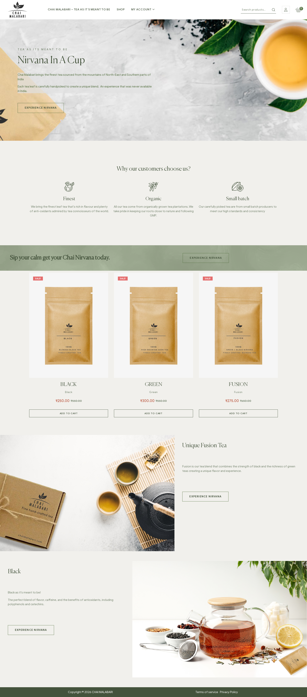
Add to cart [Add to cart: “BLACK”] (69, 413)
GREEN (153, 384)
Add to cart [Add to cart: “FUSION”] (238, 413)
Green (153, 392)
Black (68, 392)
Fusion (238, 392)
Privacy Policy (229, 692)
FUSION (238, 384)
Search (273, 10)
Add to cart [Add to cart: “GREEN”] (153, 413)
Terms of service (207, 692)
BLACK (68, 384)
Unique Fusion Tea (204, 446)
